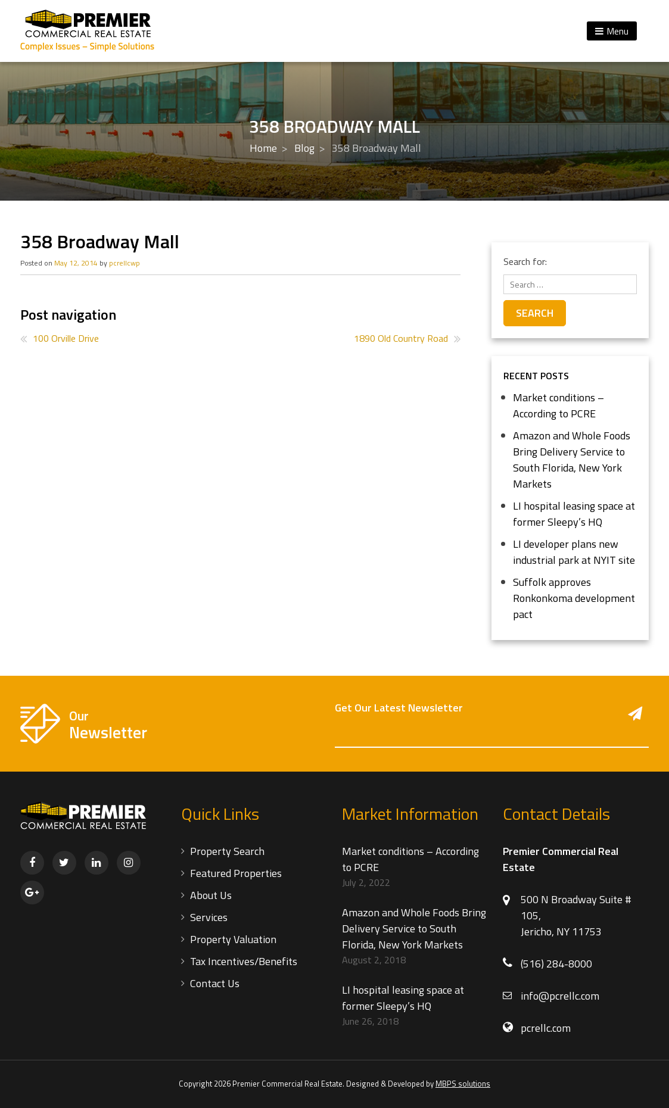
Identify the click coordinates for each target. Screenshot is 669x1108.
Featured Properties (236, 873)
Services (209, 917)
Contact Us (214, 983)
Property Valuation (233, 939)
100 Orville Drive (66, 338)
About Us (211, 895)
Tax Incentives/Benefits (243, 961)
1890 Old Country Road (401, 338)
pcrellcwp (124, 263)
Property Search (227, 851)
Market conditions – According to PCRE (558, 405)
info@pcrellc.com (560, 996)
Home (263, 148)
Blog (304, 148)
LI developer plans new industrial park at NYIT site (574, 552)
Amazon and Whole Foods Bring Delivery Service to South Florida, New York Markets (571, 459)
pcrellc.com (546, 1028)
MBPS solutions (462, 1084)
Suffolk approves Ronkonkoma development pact (574, 598)
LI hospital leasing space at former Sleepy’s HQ (574, 514)
